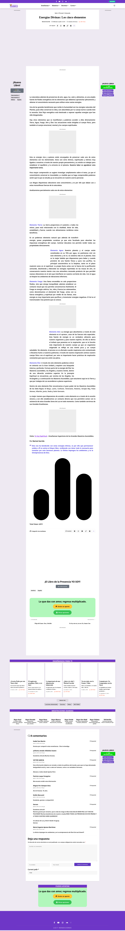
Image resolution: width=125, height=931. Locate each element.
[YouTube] (59, 1)
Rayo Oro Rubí (81, 720)
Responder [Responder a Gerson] (93, 804)
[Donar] (68, 1)
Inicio (56, 13)
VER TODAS (77, 704)
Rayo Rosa (43, 720)
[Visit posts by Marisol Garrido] (40, 22)
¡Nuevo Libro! (17, 84)
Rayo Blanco (56, 720)
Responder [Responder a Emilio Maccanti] (93, 795)
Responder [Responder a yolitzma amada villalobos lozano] (93, 750)
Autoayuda (67, 13)
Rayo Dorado (30, 720)
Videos (69, 704)
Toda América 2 (15, 97)
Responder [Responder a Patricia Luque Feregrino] (93, 776)
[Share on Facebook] (57, 25)
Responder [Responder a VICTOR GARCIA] (93, 760)
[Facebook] (56, 1)
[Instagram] (63, 1)
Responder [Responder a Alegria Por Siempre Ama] (93, 785)
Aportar (112, 1)
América (33, 590)
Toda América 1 (15, 95)
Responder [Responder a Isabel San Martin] (93, 741)
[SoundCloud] (66, 1)
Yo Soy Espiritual (41, 436)
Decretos (62, 704)
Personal (61, 13)
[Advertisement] (17, 36)
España (19, 99)
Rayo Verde (69, 720)
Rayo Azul (17, 720)
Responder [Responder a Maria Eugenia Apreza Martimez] (93, 827)
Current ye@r (33, 870)
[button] (111, 5)
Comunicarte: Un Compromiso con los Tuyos (105, 683)
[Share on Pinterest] (74, 531)
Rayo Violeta (94, 720)
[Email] (64, 25)
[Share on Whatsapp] (61, 25)
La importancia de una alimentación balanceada (53, 683)
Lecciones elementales (51, 704)
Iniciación (107, 720)
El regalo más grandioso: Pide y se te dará (35, 683)
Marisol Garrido (46, 21)
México (13, 99)
